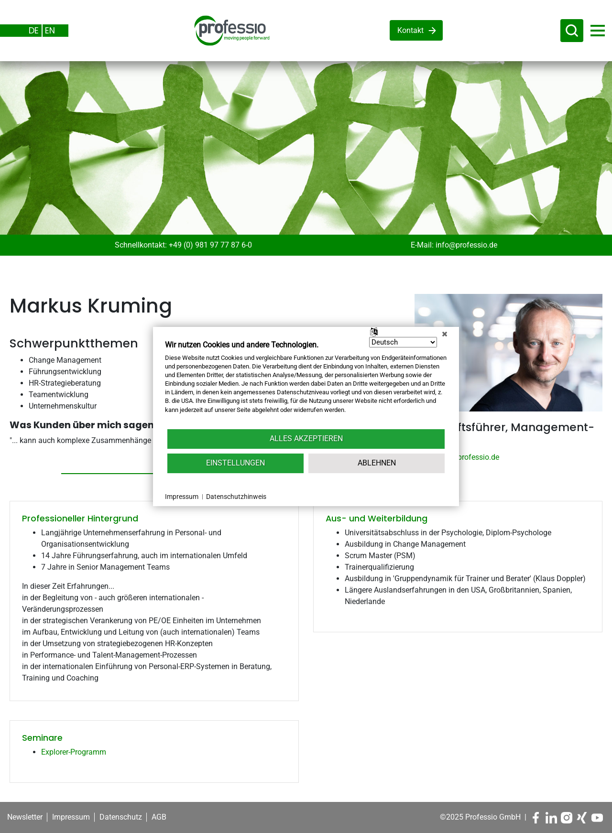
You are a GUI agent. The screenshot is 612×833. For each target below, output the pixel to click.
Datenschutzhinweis (236, 496)
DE (34, 30)
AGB (159, 817)
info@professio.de (466, 244)
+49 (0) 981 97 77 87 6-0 (210, 244)
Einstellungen (235, 462)
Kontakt (410, 30)
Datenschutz (120, 817)
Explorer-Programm (73, 752)
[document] (306, 384)
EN (50, 30)
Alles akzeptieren (306, 438)
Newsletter (25, 817)
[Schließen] (444, 334)
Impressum (71, 817)
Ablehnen (377, 462)
